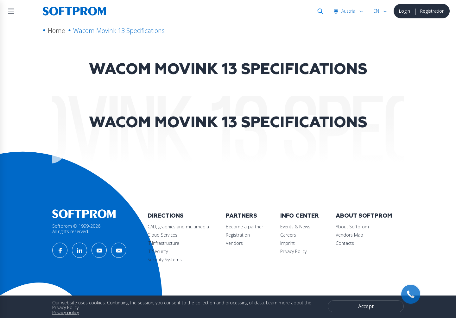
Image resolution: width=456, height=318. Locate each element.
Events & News (295, 227)
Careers (288, 235)
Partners (241, 215)
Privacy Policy (293, 251)
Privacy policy (65, 312)
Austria (347, 11)
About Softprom (364, 215)
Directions (166, 215)
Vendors (234, 243)
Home (56, 30)
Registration (432, 11)
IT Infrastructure (163, 243)
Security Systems (165, 260)
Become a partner (244, 227)
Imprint (287, 243)
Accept (366, 306)
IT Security (158, 251)
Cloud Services (162, 235)
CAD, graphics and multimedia (178, 227)
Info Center (299, 215)
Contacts (345, 243)
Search (319, 11)
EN (376, 11)
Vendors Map (349, 235)
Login (404, 11)
